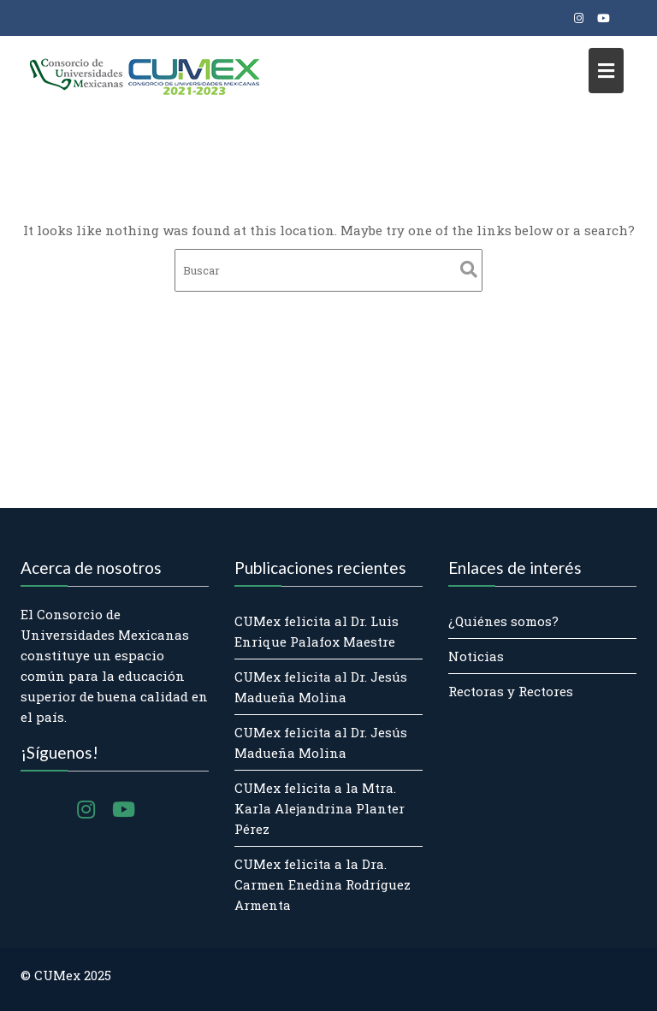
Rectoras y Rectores (510, 691)
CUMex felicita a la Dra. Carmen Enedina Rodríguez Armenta (322, 884)
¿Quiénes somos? (503, 621)
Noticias (476, 656)
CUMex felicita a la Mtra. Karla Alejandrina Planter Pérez (319, 808)
